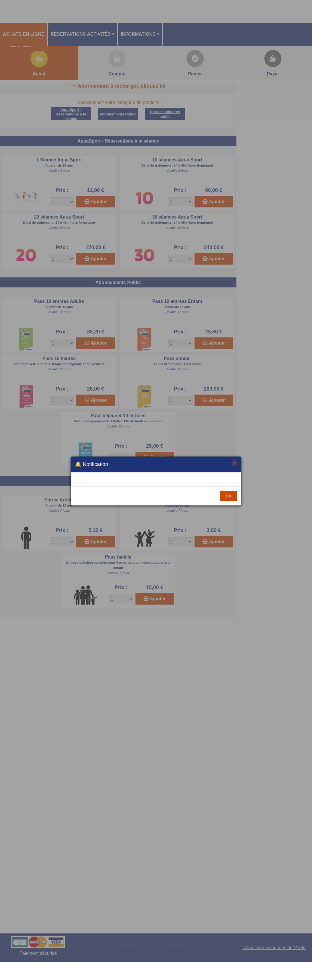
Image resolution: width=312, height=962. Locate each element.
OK (229, 496)
